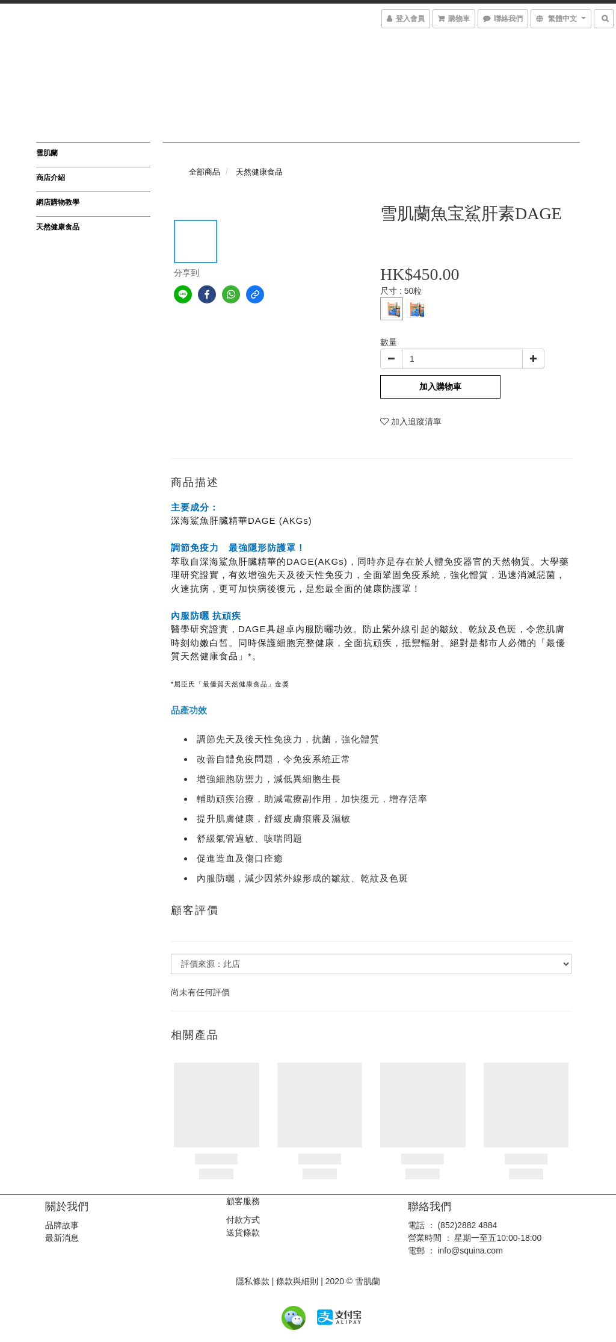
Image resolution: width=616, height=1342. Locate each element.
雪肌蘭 (47, 153)
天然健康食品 (57, 227)
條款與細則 (297, 1281)
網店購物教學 (57, 202)
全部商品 (204, 171)
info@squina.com (469, 1250)
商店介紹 (50, 177)
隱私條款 (253, 1281)
